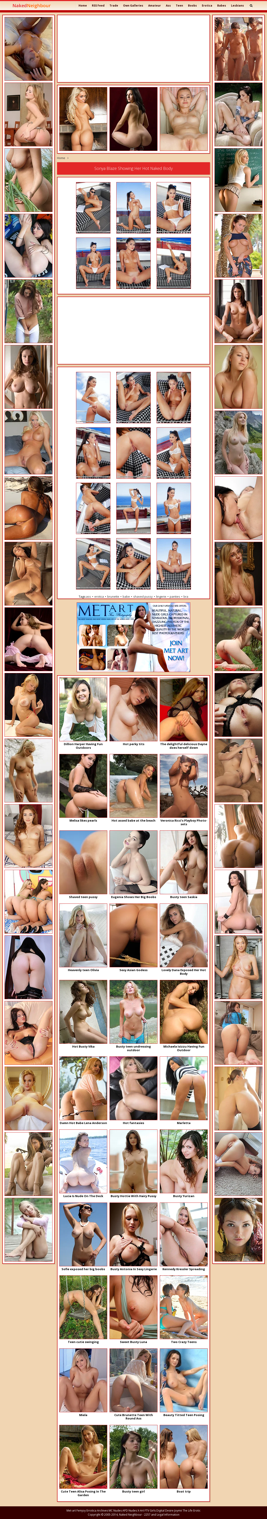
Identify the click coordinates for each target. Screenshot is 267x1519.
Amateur (154, 5)
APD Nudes (129, 1510)
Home (83, 5)
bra (186, 596)
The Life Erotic (191, 1510)
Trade (114, 5)
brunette (113, 596)
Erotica (207, 5)
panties (175, 596)
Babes (221, 5)
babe (126, 596)
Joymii (178, 1510)
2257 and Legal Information (161, 1515)
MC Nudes (115, 1510)
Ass (168, 5)
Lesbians (237, 5)
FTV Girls (150, 1510)
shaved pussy (143, 596)
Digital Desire (165, 1510)
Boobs (192, 5)
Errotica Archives (97, 1510)
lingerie (161, 596)
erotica (99, 596)
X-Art (141, 1510)
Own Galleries (133, 5)
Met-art (71, 1510)
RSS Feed (98, 5)
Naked (31, 5)
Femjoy (81, 1510)
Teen (179, 5)
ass (88, 596)
